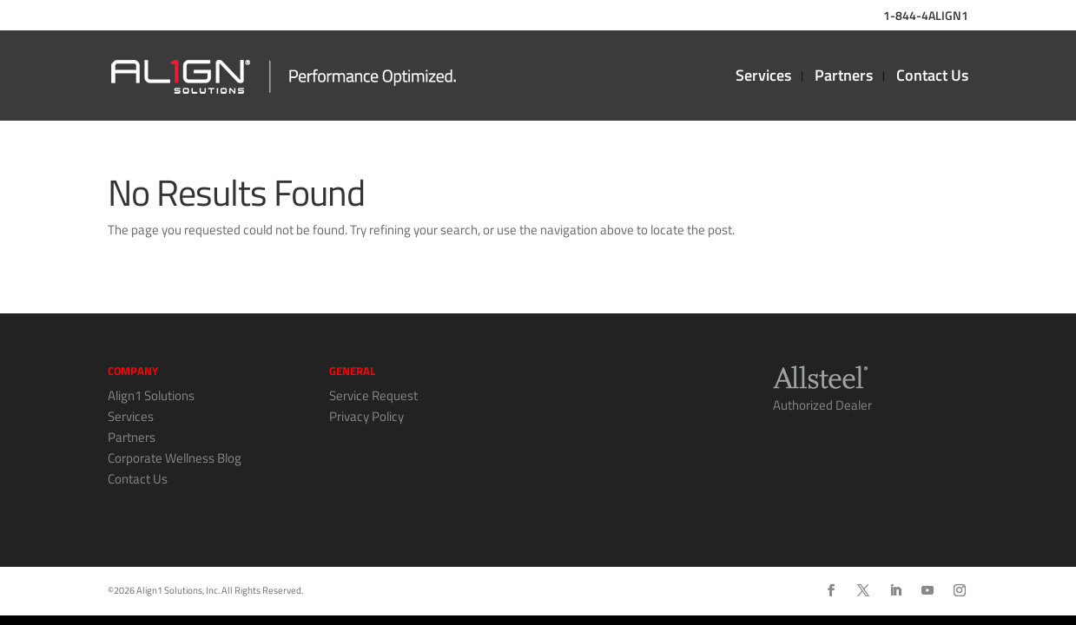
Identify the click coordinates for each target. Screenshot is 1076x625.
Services (763, 78)
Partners (844, 78)
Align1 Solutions (151, 395)
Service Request (373, 395)
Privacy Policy (366, 416)
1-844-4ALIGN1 (925, 17)
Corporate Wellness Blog (174, 458)
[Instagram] (960, 591)
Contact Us (932, 78)
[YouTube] (927, 591)
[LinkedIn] (895, 591)
